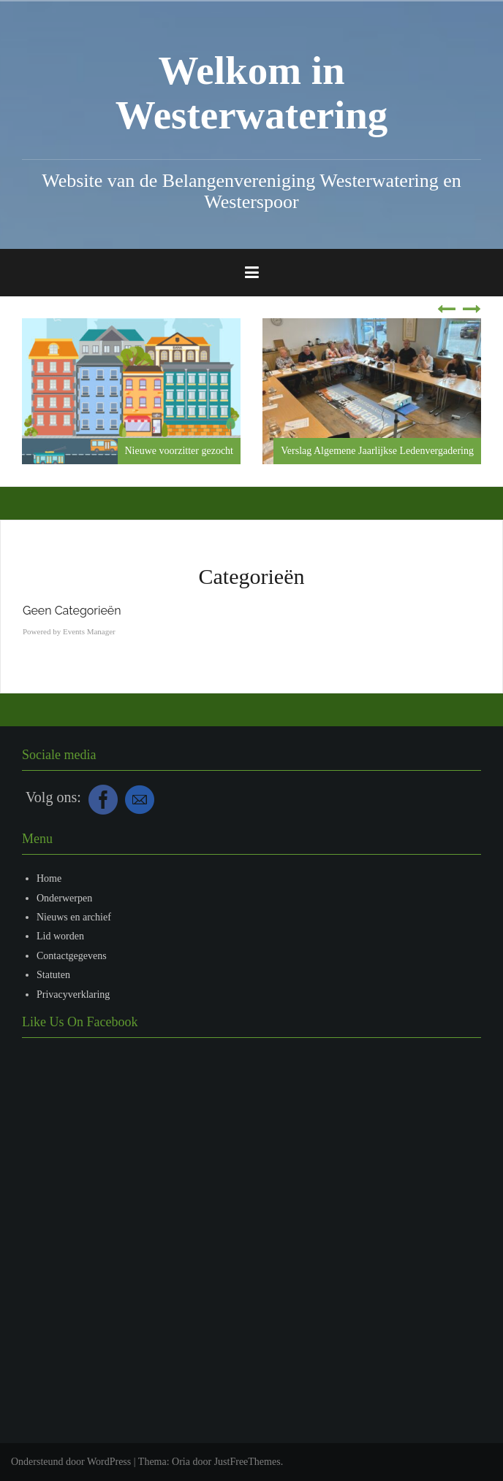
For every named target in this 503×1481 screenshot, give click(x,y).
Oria (181, 1461)
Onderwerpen (64, 898)
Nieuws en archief (74, 917)
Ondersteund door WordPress (71, 1461)
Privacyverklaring (73, 994)
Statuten (53, 974)
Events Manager (89, 631)
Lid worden (60, 936)
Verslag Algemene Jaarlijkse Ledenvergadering (377, 450)
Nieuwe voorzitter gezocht (179, 450)
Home (49, 878)
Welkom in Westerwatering (252, 92)
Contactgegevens (72, 955)
